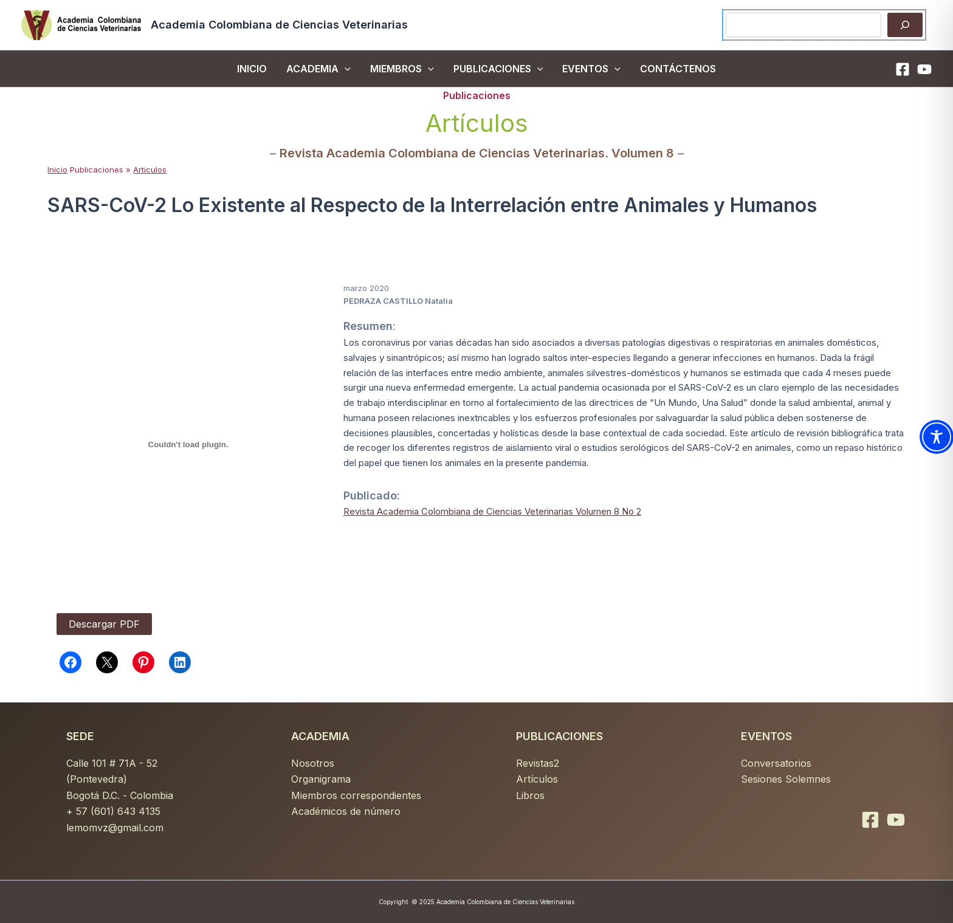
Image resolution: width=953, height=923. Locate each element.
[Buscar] (905, 25)
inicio (252, 69)
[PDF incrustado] (187, 445)
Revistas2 (537, 763)
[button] (345, 68)
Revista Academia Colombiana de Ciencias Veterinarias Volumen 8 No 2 (492, 511)
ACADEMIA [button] (318, 68)
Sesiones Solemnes (786, 779)
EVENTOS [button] (591, 68)
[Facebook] (902, 69)
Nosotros (312, 763)
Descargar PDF (104, 624)
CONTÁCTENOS (678, 69)
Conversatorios (776, 763)
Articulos (150, 169)
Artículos (537, 779)
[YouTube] (924, 69)
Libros (530, 795)
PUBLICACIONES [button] (498, 68)
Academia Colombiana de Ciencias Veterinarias (279, 24)
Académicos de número (346, 811)
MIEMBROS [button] (402, 68)
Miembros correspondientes (356, 795)
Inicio (57, 169)
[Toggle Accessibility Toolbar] (936, 437)
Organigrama (321, 779)
